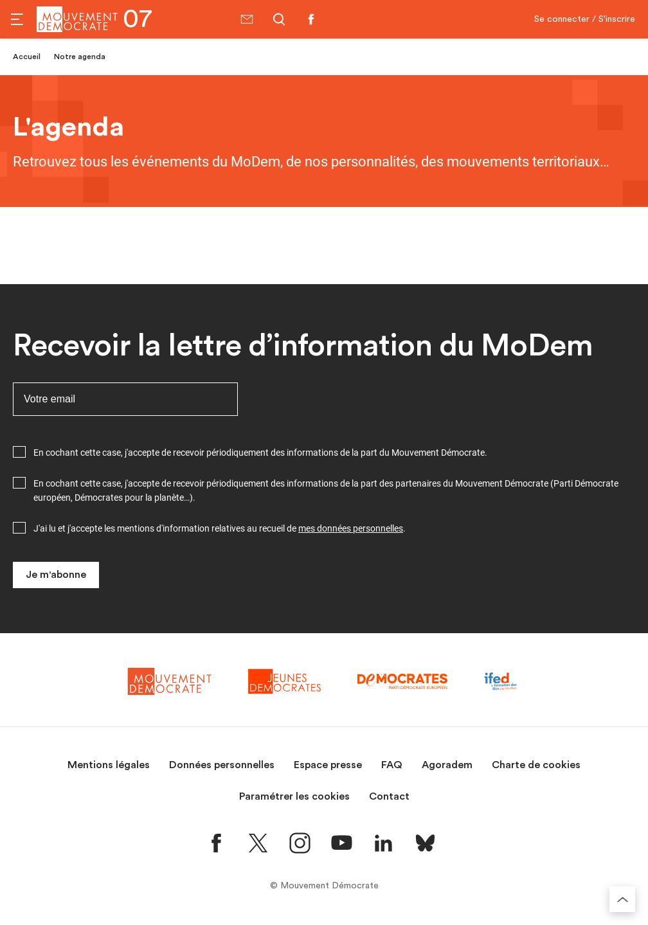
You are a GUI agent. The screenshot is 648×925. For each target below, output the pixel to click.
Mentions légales (109, 765)
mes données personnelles (350, 528)
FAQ (391, 765)
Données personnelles (221, 765)
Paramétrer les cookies (294, 796)
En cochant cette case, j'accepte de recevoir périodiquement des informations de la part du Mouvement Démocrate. (260, 452)
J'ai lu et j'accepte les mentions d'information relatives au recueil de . (219, 528)
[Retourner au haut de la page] (622, 899)
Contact (389, 796)
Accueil (26, 56)
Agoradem (447, 765)
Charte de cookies (536, 765)
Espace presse (328, 765)
